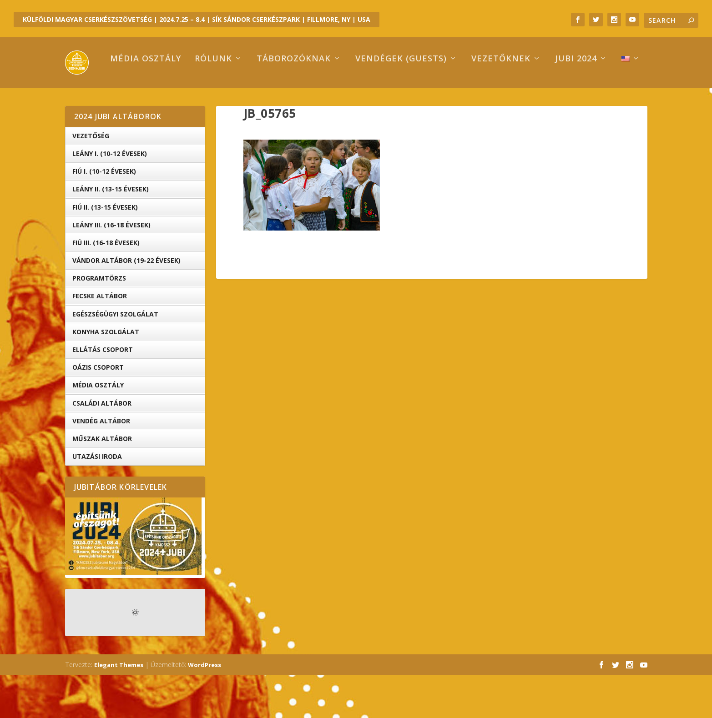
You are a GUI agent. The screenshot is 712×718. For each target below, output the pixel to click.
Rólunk (175, 101)
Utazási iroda (97, 499)
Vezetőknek (462, 101)
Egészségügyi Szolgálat (115, 356)
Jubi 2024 (538, 101)
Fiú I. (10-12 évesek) (104, 214)
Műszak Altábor (102, 481)
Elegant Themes (118, 707)
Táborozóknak (255, 101)
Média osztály (107, 101)
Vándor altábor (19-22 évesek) (126, 303)
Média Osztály (98, 427)
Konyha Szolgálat (105, 374)
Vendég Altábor (101, 463)
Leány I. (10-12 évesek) (109, 196)
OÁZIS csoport (98, 410)
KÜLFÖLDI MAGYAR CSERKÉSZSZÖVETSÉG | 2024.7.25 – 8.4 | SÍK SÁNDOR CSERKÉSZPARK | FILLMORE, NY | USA (196, 19)
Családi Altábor (101, 445)
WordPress (204, 707)
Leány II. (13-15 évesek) (110, 231)
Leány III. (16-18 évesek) (111, 267)
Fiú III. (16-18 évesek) (106, 285)
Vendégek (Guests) (363, 101)
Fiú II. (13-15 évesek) (105, 249)
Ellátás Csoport (102, 392)
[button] (311, 227)
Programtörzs (99, 320)
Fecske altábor (99, 338)
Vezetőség (90, 178)
